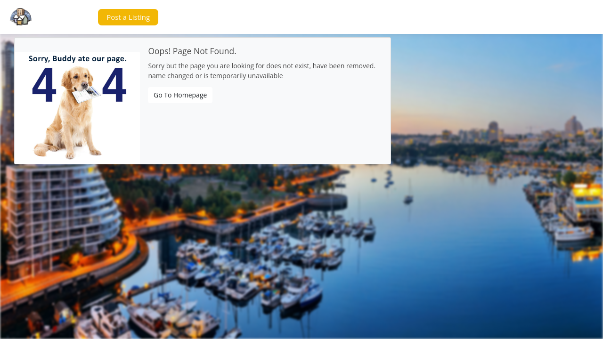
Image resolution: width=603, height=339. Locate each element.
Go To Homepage (180, 94)
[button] (73, 17)
